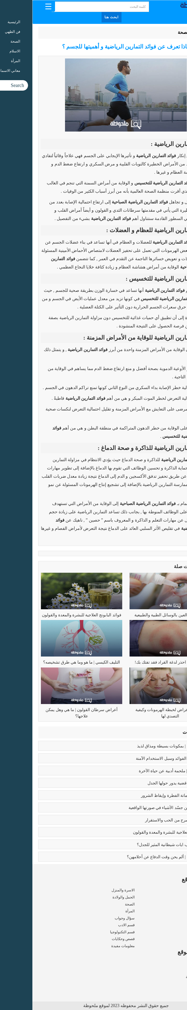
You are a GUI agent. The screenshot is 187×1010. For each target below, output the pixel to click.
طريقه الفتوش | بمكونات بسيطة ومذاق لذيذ (142, 746)
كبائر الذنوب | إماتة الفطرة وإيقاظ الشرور (144, 795)
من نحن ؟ (174, 963)
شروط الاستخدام (168, 970)
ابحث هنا (79, 17)
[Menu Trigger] (16, 6)
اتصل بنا (175, 984)
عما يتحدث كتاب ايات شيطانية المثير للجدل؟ (142, 844)
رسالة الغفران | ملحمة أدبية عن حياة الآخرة (143, 771)
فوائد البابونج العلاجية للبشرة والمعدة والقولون (49, 615)
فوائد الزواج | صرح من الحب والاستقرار (146, 820)
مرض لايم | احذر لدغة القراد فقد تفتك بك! (137, 662)
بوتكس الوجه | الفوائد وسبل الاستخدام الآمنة (141, 758)
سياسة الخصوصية (167, 977)
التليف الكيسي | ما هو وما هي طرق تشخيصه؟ (49, 662)
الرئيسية (168, 32)
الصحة (151, 32)
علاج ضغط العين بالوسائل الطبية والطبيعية (138, 615)
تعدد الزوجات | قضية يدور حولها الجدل (147, 783)
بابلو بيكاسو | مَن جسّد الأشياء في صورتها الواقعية (138, 807)
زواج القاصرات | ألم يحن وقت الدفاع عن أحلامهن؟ (137, 857)
